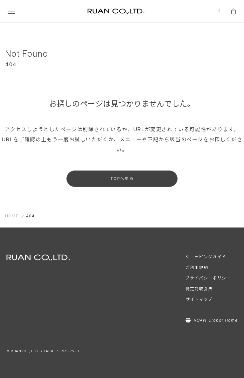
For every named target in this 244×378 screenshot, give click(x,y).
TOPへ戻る (122, 178)
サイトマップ (199, 299)
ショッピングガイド (206, 256)
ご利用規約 (197, 267)
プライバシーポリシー (208, 278)
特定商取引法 (199, 288)
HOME (11, 216)
